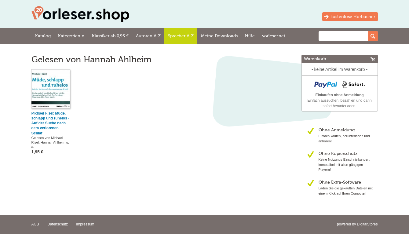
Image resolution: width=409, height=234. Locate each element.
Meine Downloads (219, 36)
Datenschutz (57, 224)
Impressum (85, 224)
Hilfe (250, 36)
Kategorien (71, 36)
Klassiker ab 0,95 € (110, 36)
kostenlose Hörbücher (352, 16)
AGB (35, 224)
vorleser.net (273, 36)
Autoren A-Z (148, 36)
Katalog (43, 36)
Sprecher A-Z (181, 36)
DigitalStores (367, 224)
